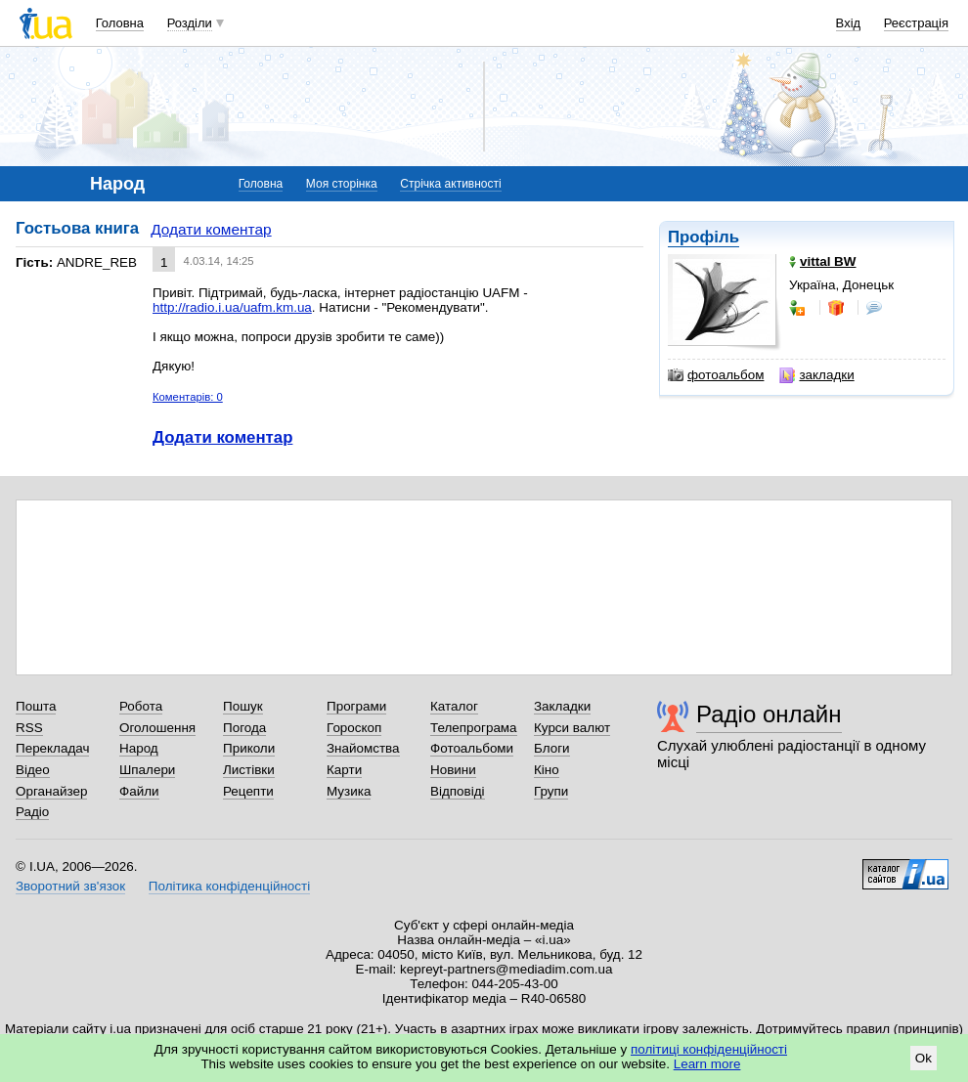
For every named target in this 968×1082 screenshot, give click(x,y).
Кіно (546, 769)
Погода (244, 727)
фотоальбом (716, 375)
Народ (138, 748)
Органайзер (51, 791)
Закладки (562, 706)
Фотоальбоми (471, 748)
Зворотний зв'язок (70, 886)
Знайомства (363, 748)
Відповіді (457, 791)
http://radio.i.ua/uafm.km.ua (232, 307)
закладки (816, 375)
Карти (344, 769)
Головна (120, 23)
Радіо (32, 811)
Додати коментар (211, 229)
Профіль (703, 237)
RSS (29, 727)
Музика (349, 791)
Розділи (189, 23)
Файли (139, 791)
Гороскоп (354, 727)
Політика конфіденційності (229, 886)
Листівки (249, 769)
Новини (453, 769)
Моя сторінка (341, 184)
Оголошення (157, 727)
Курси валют (572, 727)
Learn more (707, 1064)
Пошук (243, 706)
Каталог (454, 706)
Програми (356, 706)
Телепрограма (473, 727)
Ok (923, 1058)
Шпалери (147, 769)
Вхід (848, 23)
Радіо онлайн (769, 714)
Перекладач (52, 748)
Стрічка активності (450, 184)
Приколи (249, 748)
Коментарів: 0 (188, 397)
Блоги (552, 748)
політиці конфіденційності (709, 1049)
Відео (33, 769)
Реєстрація (916, 23)
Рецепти (248, 791)
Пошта (36, 706)
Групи (551, 791)
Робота (140, 706)
